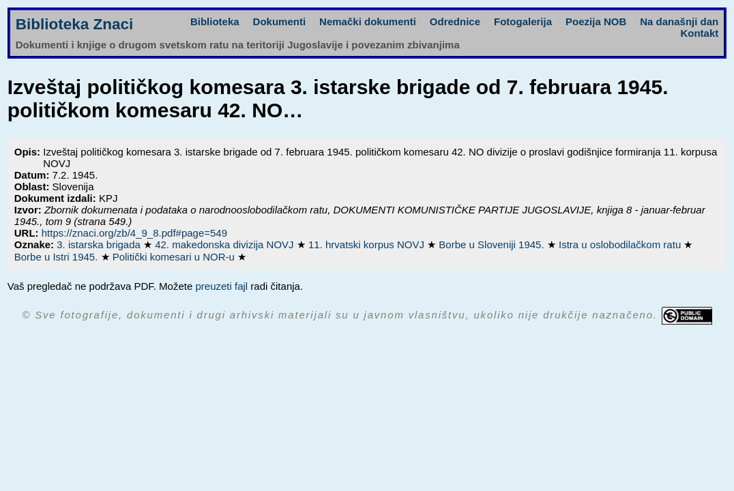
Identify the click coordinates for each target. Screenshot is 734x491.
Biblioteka (214, 21)
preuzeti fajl (221, 286)
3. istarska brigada (100, 244)
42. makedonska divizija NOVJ (226, 244)
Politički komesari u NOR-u (175, 257)
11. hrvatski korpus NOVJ (367, 244)
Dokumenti (279, 21)
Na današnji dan (679, 21)
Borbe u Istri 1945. (57, 257)
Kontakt (699, 33)
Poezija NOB (596, 21)
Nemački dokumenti (367, 21)
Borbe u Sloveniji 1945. (492, 244)
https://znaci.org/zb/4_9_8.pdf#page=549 (134, 233)
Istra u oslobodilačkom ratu (621, 244)
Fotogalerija (523, 21)
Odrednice (455, 21)
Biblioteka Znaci (75, 24)
